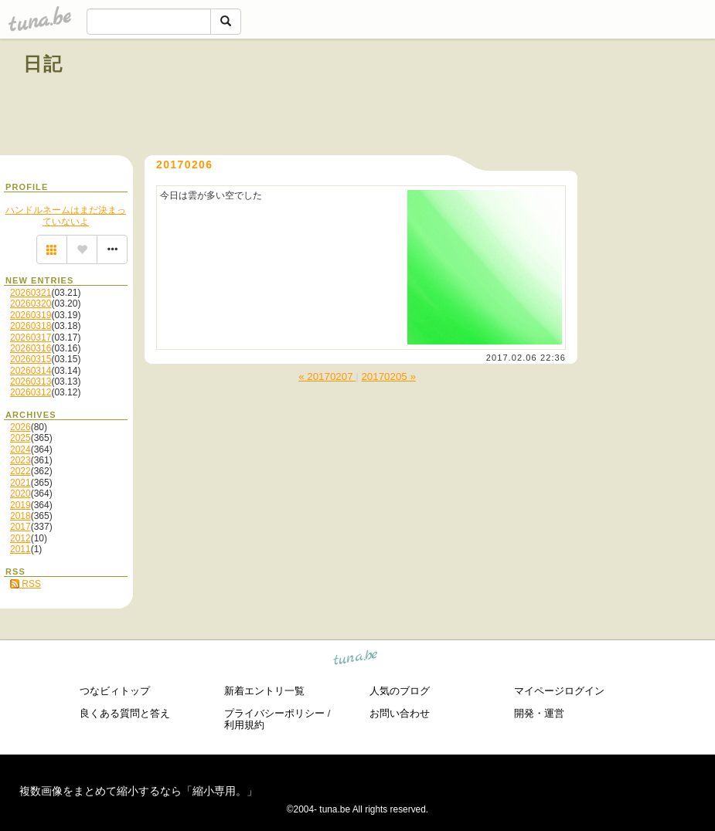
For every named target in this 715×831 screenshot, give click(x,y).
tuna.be (356, 660)
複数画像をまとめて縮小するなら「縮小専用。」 (138, 791)
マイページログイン (559, 691)
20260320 (30, 303)
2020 (20, 493)
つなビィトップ (115, 691)
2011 (20, 549)
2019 (20, 505)
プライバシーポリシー (274, 713)
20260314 (30, 370)
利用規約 (244, 725)
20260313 (30, 381)
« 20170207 (327, 376)
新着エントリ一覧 (264, 691)
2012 (20, 538)
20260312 (30, 392)
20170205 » (388, 376)
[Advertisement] (515, 98)
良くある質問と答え (125, 713)
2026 (20, 427)
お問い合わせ (399, 713)
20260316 (30, 348)
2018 (20, 515)
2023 (20, 460)
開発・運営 (539, 713)
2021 (20, 482)
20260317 (30, 337)
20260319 (30, 315)
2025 (20, 437)
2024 (20, 449)
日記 (43, 63)
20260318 (30, 326)
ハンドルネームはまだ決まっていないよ (65, 215)
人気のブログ (399, 691)
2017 (20, 526)
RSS (25, 583)
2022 (20, 471)
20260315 (30, 359)
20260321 (30, 292)
